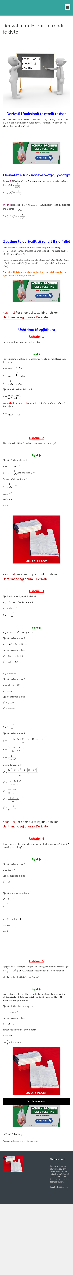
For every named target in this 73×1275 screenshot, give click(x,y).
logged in (17, 1141)
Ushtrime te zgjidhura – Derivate (25, 317)
